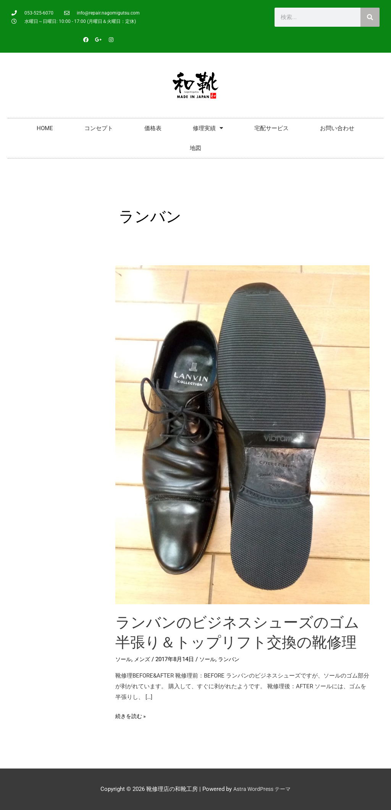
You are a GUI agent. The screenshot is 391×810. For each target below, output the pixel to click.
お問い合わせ (337, 128)
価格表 (153, 128)
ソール (123, 659)
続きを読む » (131, 715)
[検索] (370, 17)
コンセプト (98, 128)
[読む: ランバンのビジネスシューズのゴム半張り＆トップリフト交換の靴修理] (242, 434)
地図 (195, 148)
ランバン (232, 659)
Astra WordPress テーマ (262, 789)
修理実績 (208, 128)
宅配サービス (271, 128)
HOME (45, 128)
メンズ (143, 659)
